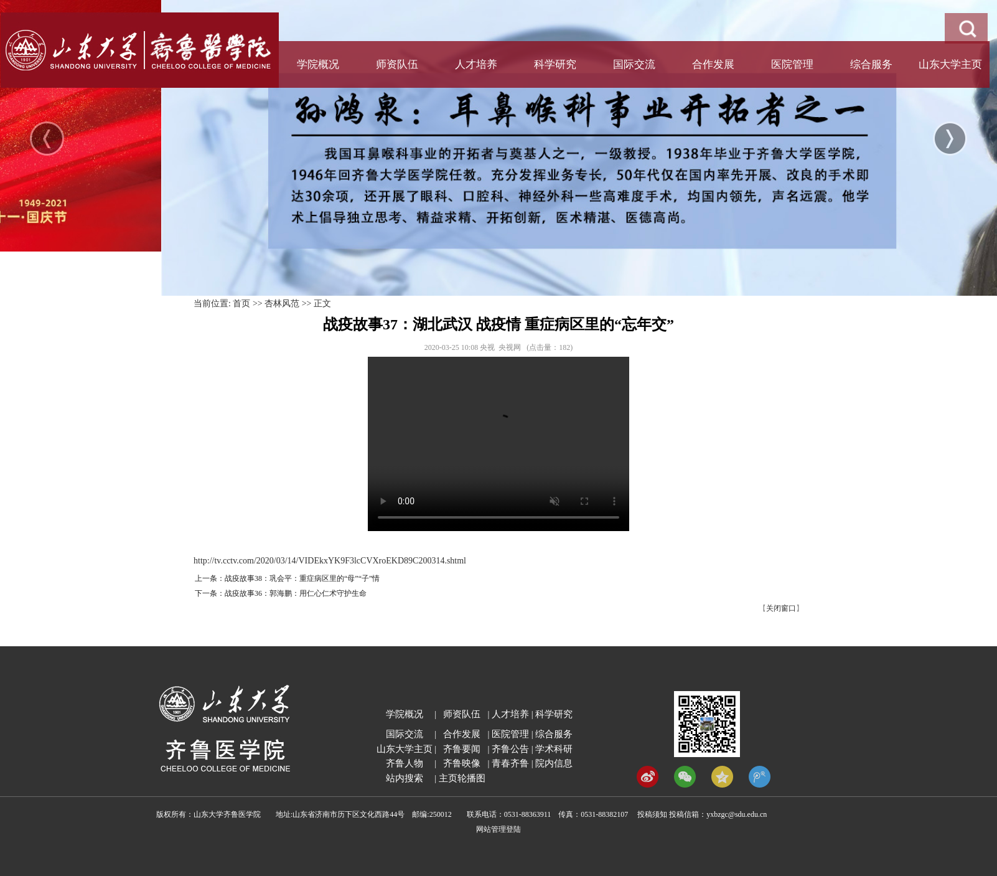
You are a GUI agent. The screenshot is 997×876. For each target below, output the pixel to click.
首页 (241, 303)
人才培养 (476, 64)
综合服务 (871, 64)
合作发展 (713, 64)
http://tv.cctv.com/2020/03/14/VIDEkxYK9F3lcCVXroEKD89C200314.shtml (330, 560)
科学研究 (555, 64)
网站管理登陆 (498, 829)
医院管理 (792, 64)
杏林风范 (281, 303)
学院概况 (318, 64)
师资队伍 (397, 64)
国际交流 (634, 64)
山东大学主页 (950, 64)
